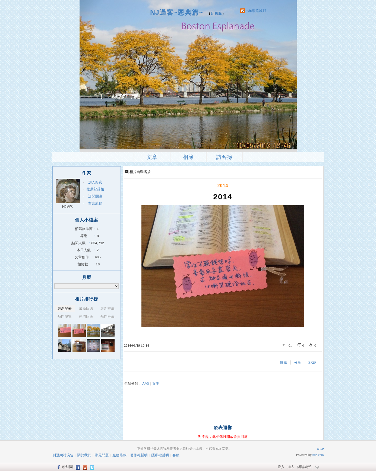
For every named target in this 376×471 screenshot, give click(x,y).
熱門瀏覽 (65, 317)
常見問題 (102, 455)
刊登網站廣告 (63, 455)
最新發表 (65, 308)
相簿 (188, 157)
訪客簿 (224, 157)
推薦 (283, 362)
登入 (281, 467)
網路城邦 (304, 467)
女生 (155, 383)
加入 (290, 467)
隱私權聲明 (160, 455)
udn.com (318, 455)
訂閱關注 (95, 196)
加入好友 (95, 182)
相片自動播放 (140, 172)
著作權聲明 (139, 455)
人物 (145, 383)
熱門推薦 (107, 317)
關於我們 (84, 455)
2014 (222, 185)
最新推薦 (107, 308)
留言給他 (95, 203)
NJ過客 (68, 207)
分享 (297, 362)
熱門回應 (86, 317)
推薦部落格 (95, 189)
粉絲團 (67, 467)
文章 (152, 157)
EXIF (312, 362)
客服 (175, 455)
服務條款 (119, 455)
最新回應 (86, 308)
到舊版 (216, 13)
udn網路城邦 (256, 11)
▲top (320, 448)
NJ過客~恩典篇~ (176, 12)
